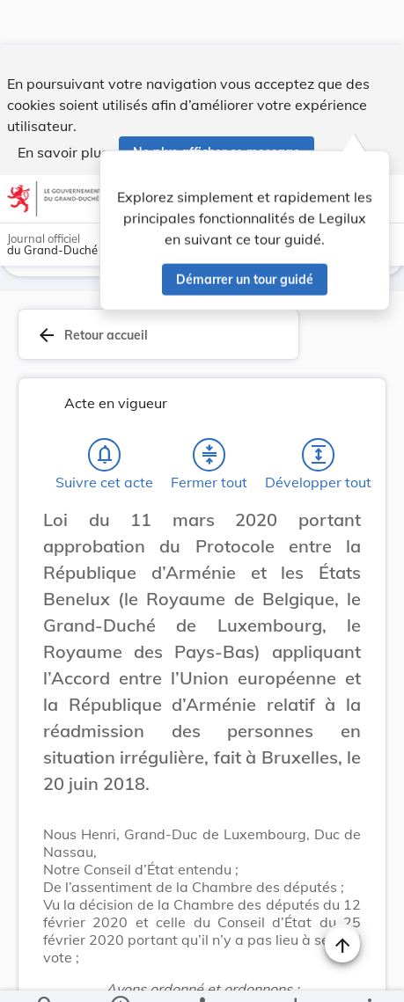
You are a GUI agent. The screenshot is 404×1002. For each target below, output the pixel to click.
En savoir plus (63, 107)
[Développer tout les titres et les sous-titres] (318, 413)
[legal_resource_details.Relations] (202, 974)
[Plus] (368, 974)
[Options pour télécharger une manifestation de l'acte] (295, 974)
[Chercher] (46, 974)
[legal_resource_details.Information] (119, 974)
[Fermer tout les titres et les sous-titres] (209, 413)
